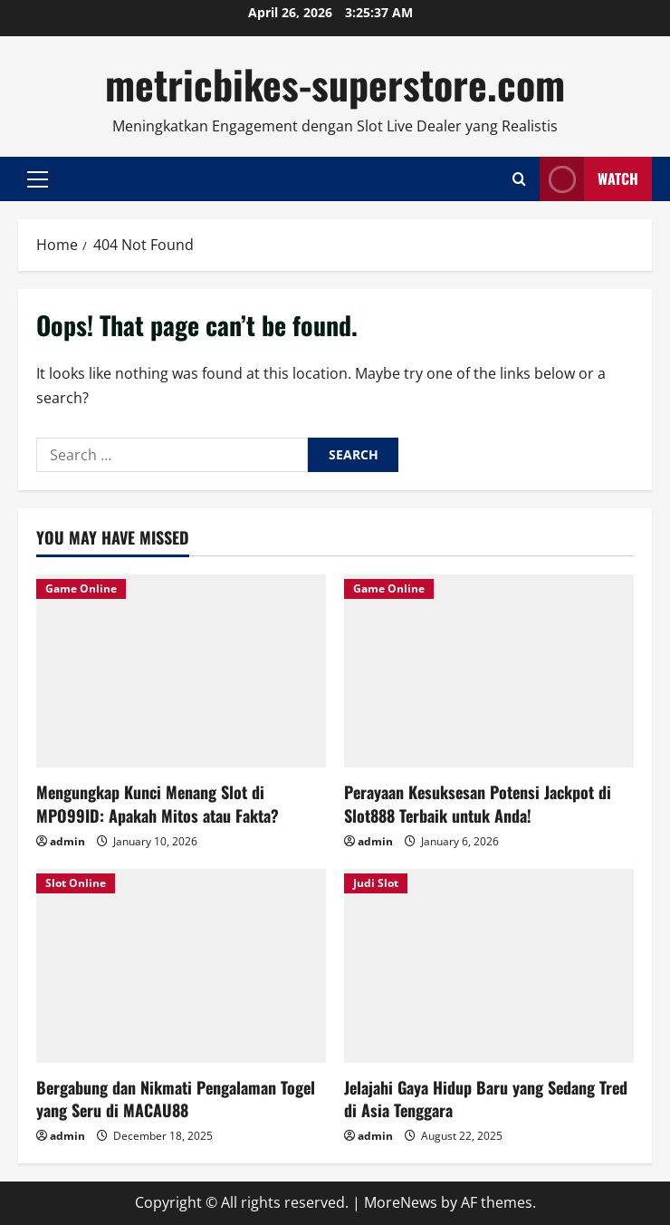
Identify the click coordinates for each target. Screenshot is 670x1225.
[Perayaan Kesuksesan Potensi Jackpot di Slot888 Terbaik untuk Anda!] (489, 670)
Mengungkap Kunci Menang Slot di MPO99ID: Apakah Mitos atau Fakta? (157, 803)
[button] (37, 179)
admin (67, 841)
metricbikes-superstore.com (335, 83)
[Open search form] (519, 179)
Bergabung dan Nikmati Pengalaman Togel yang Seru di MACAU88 (175, 1098)
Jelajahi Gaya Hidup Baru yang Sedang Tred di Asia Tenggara (485, 1098)
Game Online (81, 588)
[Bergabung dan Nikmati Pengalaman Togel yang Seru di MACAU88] (181, 965)
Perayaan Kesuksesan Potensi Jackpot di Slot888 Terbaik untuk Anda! (477, 803)
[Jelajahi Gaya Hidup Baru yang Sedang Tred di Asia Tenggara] (489, 965)
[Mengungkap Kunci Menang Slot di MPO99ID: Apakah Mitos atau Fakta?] (181, 670)
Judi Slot (375, 883)
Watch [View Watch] (589, 179)
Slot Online (75, 883)
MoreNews (400, 1202)
